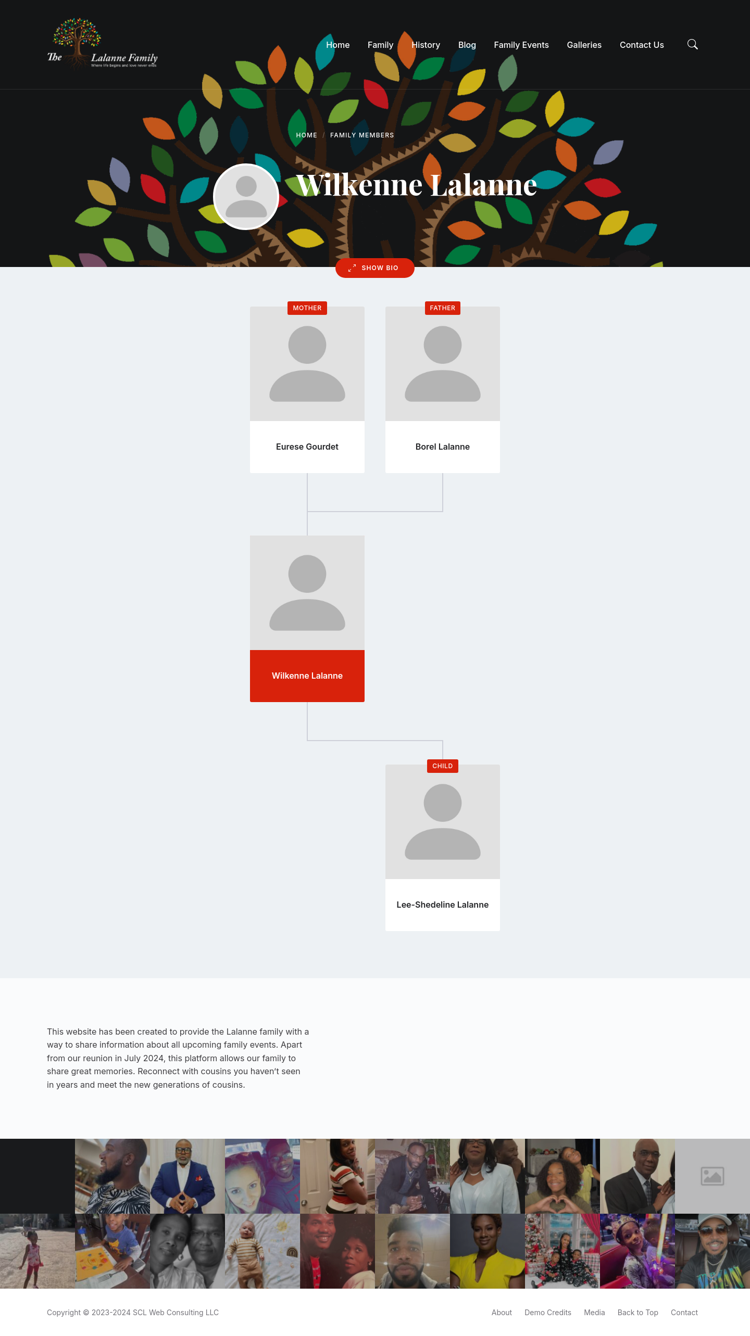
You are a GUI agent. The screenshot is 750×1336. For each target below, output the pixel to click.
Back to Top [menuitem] (638, 1312)
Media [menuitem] (594, 1312)
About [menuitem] (502, 1312)
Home (307, 135)
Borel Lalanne (443, 446)
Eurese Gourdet (307, 446)
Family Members (362, 135)
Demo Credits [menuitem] (547, 1312)
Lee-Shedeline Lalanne (443, 904)
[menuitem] (337, 44)
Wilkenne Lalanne (307, 675)
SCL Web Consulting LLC (176, 1312)
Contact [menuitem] (684, 1312)
